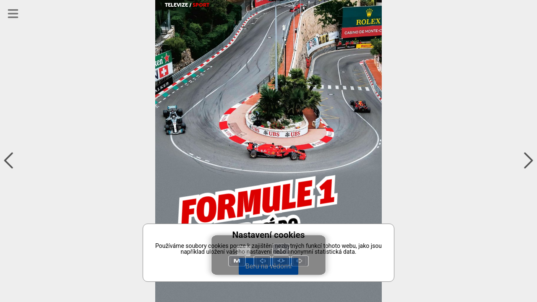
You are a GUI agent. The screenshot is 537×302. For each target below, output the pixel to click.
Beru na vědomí (268, 266)
